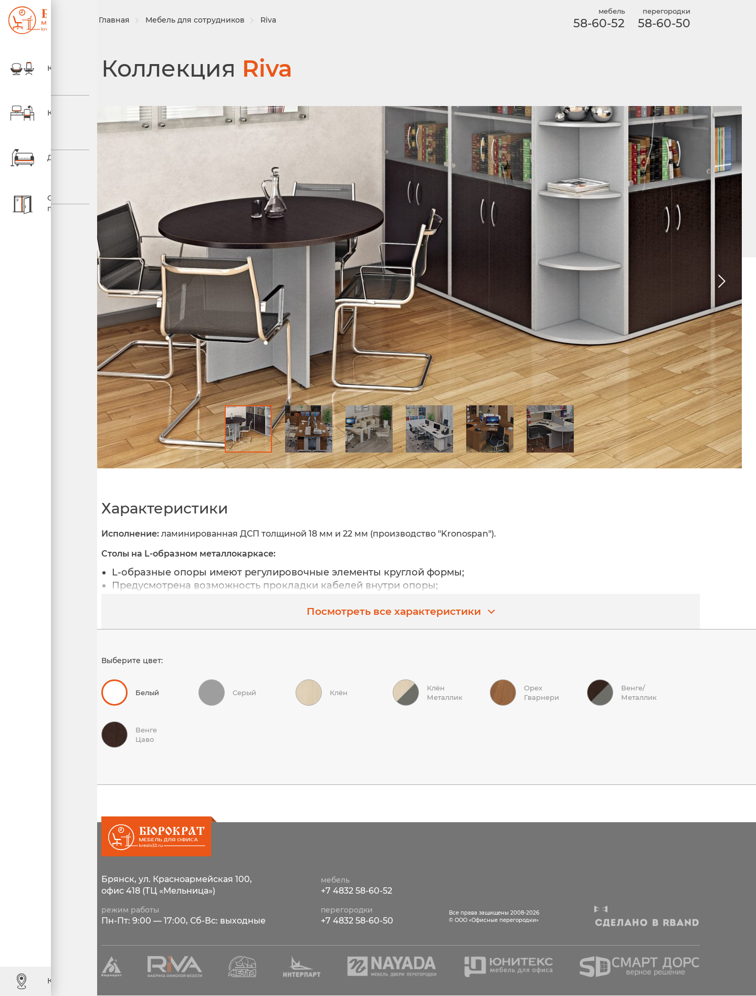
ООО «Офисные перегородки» (21, 21)
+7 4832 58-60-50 (357, 921)
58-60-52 (595, 23)
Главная (124, 20)
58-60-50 (660, 23)
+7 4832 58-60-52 (356, 891)
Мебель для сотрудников (205, 20)
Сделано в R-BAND (646, 924)
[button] (718, 281)
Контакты (49, 980)
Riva (279, 20)
